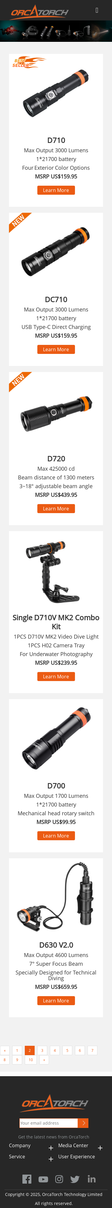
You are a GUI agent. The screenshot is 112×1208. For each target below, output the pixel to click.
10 (31, 1059)
